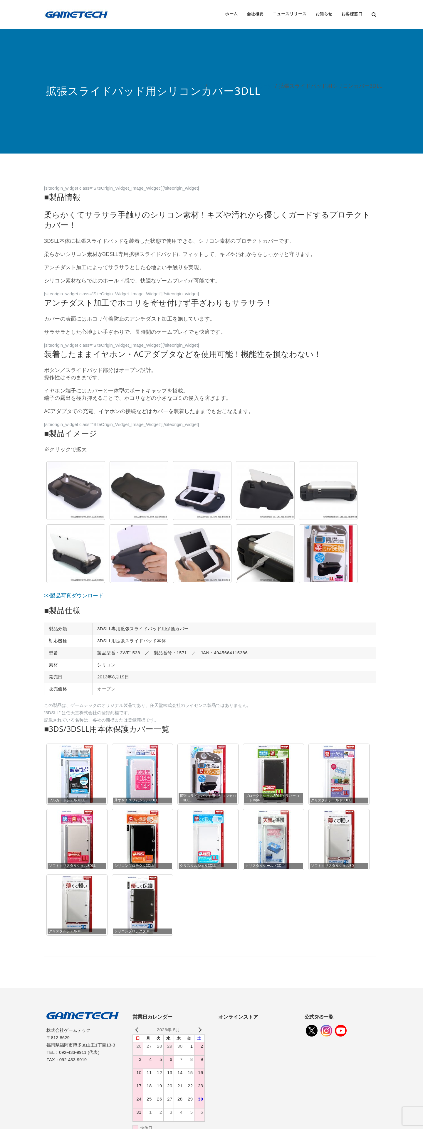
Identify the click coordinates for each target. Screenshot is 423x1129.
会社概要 (255, 13)
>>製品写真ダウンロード (73, 595)
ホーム (231, 13)
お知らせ (324, 13)
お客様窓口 (352, 13)
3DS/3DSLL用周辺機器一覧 (241, 85)
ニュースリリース (290, 13)
